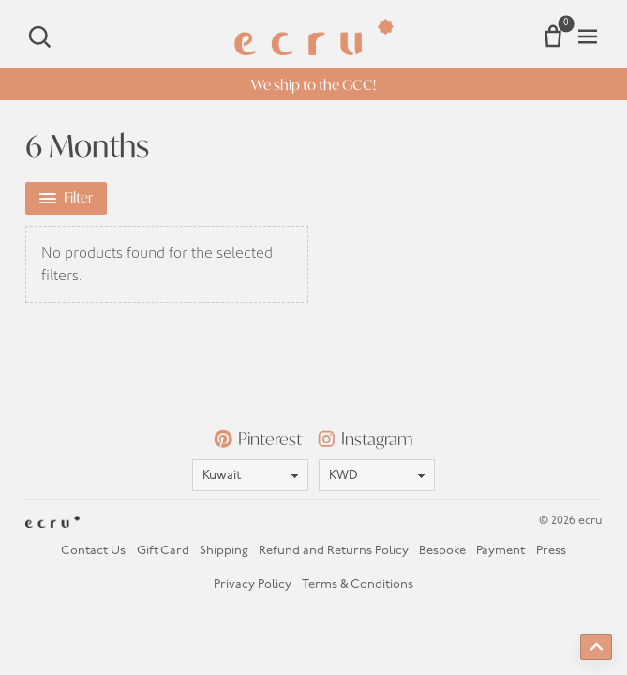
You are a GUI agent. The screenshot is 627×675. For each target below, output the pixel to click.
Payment (500, 551)
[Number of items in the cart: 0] (553, 36)
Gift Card (163, 551)
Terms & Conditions (357, 584)
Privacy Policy (252, 584)
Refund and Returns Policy (334, 551)
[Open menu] (588, 36)
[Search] (39, 36)
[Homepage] (314, 37)
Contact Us (93, 551)
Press (551, 551)
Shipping (224, 551)
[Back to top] (596, 647)
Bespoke (442, 551)
